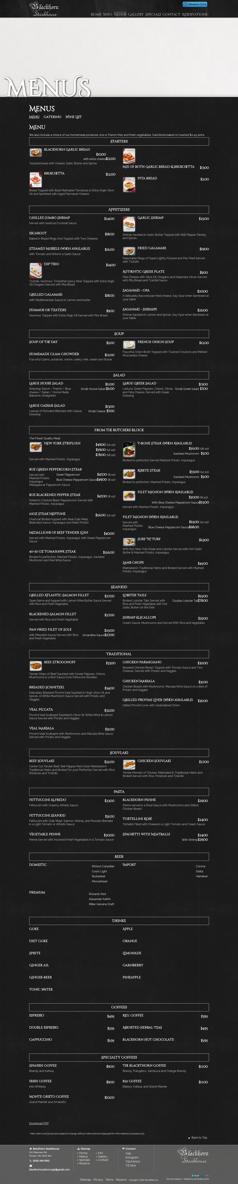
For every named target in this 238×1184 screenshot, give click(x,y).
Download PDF (39, 1123)
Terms (109, 1179)
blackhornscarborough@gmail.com (49, 1168)
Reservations (194, 14)
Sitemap (85, 1179)
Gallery (136, 14)
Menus (120, 14)
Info (107, 14)
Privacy (98, 1179)
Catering (52, 117)
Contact (171, 14)
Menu (34, 117)
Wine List (74, 117)
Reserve (121, 1179)
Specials (153, 14)
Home (96, 14)
